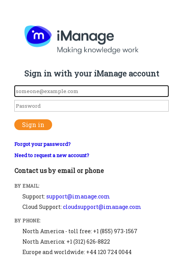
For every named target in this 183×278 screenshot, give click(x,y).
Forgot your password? (42, 144)
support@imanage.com (78, 196)
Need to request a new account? (51, 155)
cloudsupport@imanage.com (102, 206)
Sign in (33, 124)
